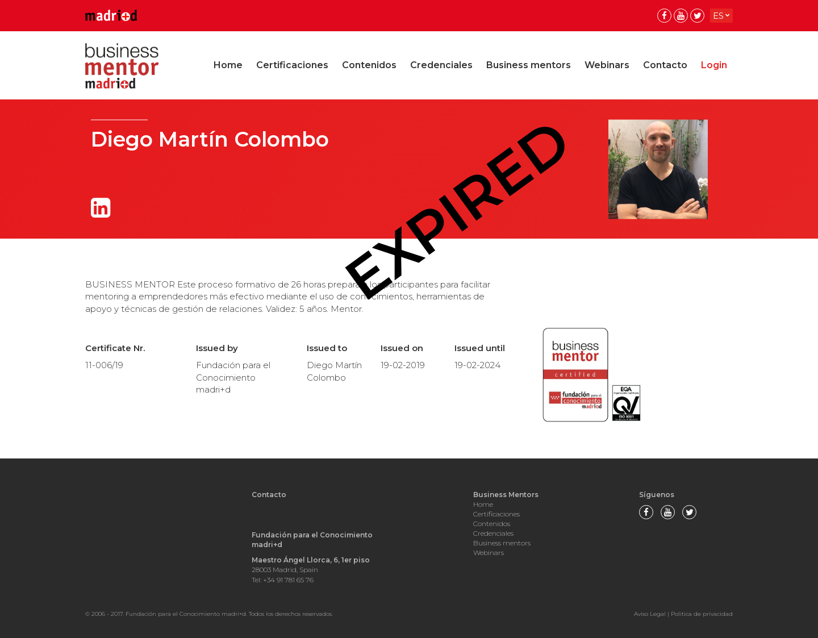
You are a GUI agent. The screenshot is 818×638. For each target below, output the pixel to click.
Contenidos (369, 65)
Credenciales (441, 65)
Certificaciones (292, 65)
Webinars (607, 65)
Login (714, 65)
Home (228, 65)
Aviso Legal (650, 614)
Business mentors (528, 65)
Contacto (665, 65)
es (718, 15)
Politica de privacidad (702, 614)
